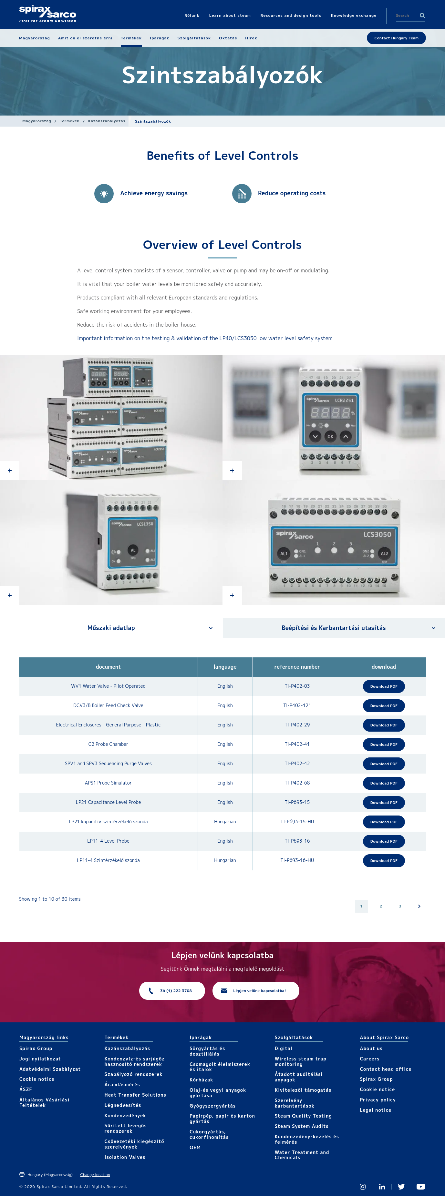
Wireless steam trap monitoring (300, 1061)
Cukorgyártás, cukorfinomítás (209, 1134)
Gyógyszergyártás (213, 1106)
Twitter (401, 1187)
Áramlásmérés (122, 1084)
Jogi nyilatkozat (40, 1059)
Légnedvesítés (123, 1105)
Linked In (382, 1187)
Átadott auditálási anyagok (299, 1077)
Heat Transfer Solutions (135, 1095)
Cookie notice (37, 1079)
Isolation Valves (125, 1157)
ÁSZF (25, 1089)
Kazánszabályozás (106, 121)
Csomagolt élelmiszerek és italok (220, 1067)
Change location (95, 1174)
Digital (284, 1048)
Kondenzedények (125, 1115)
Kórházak (201, 1080)
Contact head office (385, 1069)
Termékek (69, 121)
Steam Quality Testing (303, 1116)
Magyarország (36, 121)
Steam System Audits (302, 1126)
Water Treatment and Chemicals (302, 1155)
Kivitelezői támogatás (303, 1090)
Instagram (362, 1187)
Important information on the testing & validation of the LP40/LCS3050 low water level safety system (204, 338)
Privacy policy (378, 1100)
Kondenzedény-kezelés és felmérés (307, 1139)
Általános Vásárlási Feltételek (44, 1102)
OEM (195, 1147)
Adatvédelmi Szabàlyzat (50, 1069)
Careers (369, 1059)
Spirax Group (35, 1048)
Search (422, 15)
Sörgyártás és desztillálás (207, 1051)
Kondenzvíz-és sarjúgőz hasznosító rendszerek (135, 1061)
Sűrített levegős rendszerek (126, 1128)
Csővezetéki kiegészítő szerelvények (134, 1144)
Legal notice (375, 1110)
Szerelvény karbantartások (295, 1103)
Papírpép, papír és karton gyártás (222, 1118)
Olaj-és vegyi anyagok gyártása (218, 1093)
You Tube (421, 1187)
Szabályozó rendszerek (134, 1074)
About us (371, 1048)
